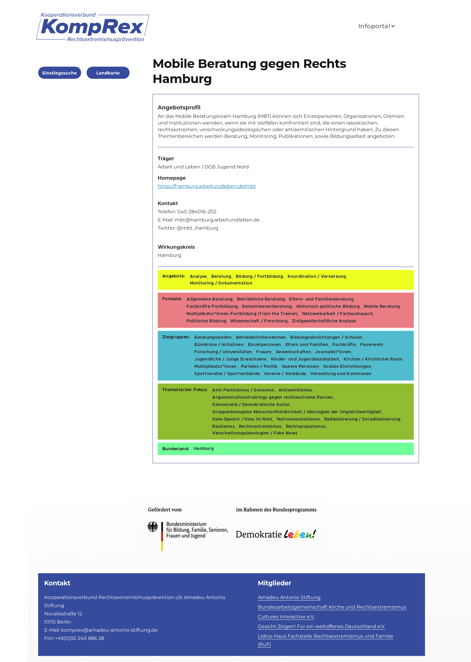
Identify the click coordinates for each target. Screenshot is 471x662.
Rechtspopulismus (305, 426)
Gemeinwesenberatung (267, 306)
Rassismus (223, 426)
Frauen (264, 352)
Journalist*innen (333, 352)
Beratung (221, 276)
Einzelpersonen (264, 345)
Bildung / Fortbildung (259, 276)
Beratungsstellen (212, 337)
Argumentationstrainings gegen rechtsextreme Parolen (272, 397)
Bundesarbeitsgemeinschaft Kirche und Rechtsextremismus (332, 607)
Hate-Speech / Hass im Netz (242, 419)
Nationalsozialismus (298, 419)
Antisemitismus (295, 390)
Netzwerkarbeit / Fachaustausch (337, 314)
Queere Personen (300, 366)
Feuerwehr (372, 345)
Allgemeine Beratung (209, 299)
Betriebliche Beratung (261, 299)
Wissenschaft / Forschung (259, 321)
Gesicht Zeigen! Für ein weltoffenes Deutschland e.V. (321, 626)
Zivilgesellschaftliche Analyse (324, 321)
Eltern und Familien (306, 345)
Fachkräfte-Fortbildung (212, 306)
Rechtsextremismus (260, 426)
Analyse (198, 276)
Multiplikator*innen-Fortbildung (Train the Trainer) (242, 314)
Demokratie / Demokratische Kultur (251, 405)
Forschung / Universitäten (223, 352)
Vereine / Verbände (285, 374)
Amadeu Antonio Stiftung (289, 597)
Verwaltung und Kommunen (340, 374)
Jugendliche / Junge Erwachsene (230, 359)
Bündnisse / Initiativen (218, 345)
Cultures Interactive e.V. (286, 617)
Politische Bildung (206, 321)
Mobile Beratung (382, 306)
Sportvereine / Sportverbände (227, 374)
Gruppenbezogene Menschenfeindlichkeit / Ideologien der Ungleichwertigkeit (296, 412)
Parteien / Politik (259, 366)
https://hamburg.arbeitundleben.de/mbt (207, 186)
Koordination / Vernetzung (317, 276)
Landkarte (108, 73)
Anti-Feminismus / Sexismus (243, 390)
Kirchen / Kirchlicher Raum (373, 359)
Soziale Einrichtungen (347, 366)
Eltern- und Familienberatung (321, 299)
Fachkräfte (344, 345)
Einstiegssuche (59, 73)
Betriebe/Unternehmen (261, 337)
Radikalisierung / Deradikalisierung (362, 419)
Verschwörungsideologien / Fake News (254, 433)
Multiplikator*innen (215, 366)
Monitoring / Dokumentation (221, 283)
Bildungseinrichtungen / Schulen (326, 337)
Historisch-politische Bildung (328, 306)
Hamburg (204, 449)
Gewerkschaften (293, 352)
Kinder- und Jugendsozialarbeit (305, 359)
